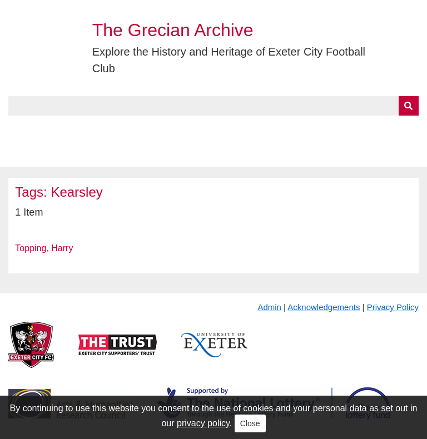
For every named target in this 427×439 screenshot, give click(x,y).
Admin (269, 307)
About (64, 128)
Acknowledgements (323, 307)
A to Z (188, 128)
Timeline (303, 128)
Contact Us (365, 128)
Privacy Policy (393, 307)
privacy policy (203, 423)
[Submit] (409, 106)
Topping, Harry (44, 248)
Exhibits (242, 128)
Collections (123, 128)
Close (250, 423)
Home (20, 128)
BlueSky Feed (38, 153)
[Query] (213, 106)
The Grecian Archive (173, 30)
